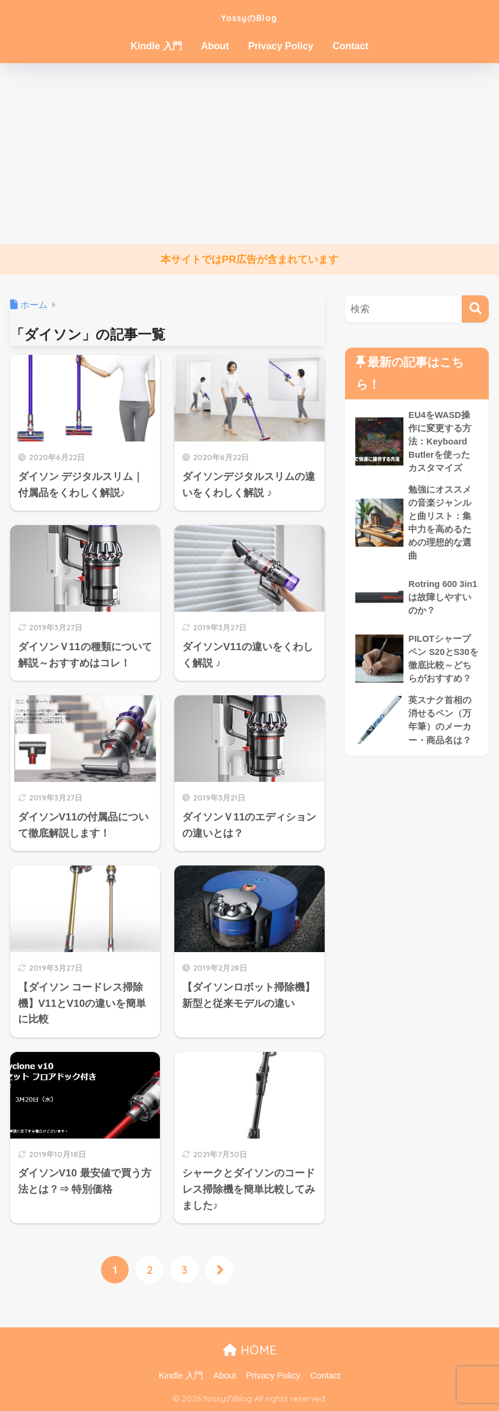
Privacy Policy (281, 46)
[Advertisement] (249, 153)
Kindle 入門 (156, 46)
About (215, 46)
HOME (250, 1350)
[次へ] (219, 1270)
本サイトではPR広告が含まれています (249, 259)
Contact (350, 46)
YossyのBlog (249, 16)
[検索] (475, 308)
